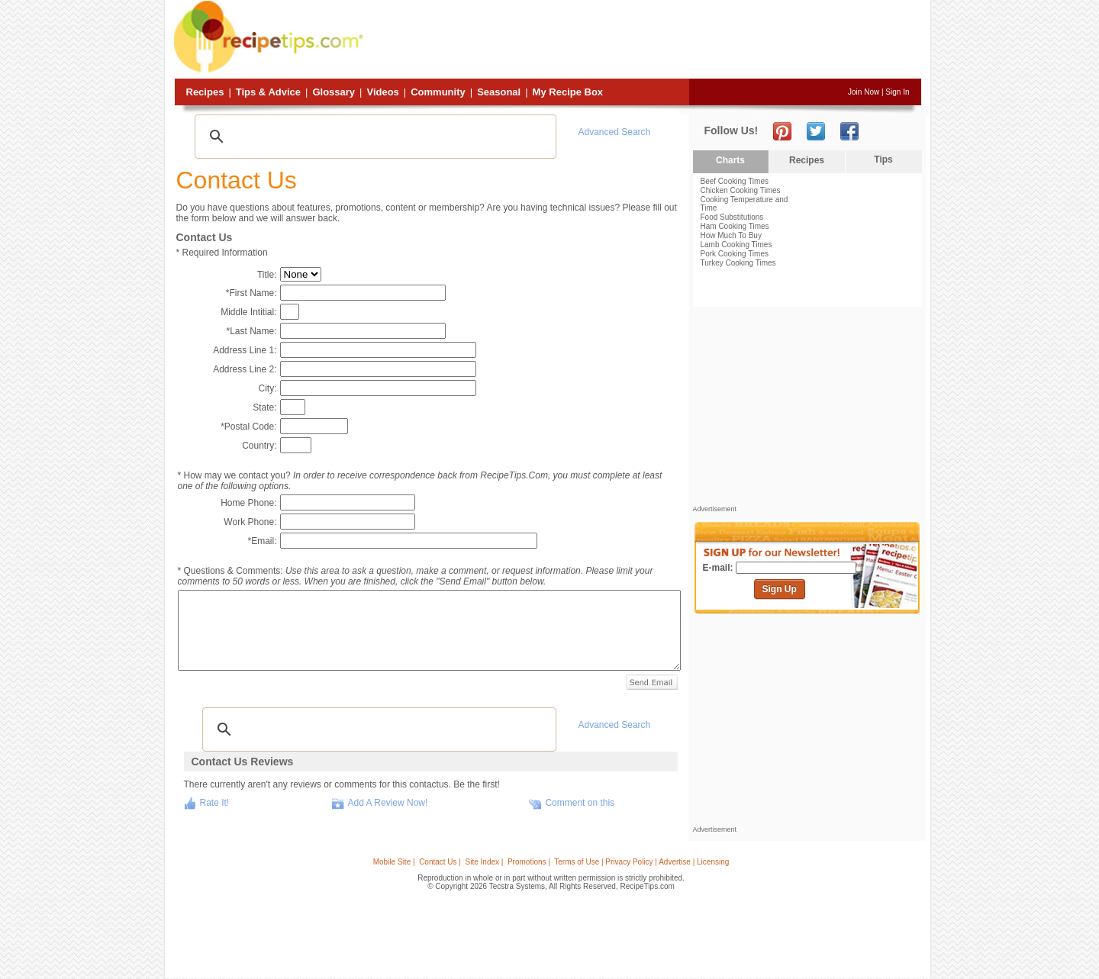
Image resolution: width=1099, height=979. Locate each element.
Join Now (863, 92)
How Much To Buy (731, 235)
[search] (373, 136)
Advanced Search (615, 132)
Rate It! (215, 802)
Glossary (333, 92)
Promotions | (529, 862)
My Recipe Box (568, 92)
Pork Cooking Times (735, 254)
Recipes (205, 92)
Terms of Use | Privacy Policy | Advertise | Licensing (641, 862)
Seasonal (498, 92)
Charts (730, 160)
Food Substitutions (732, 217)
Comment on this (579, 802)
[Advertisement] (644, 40)
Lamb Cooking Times (736, 244)
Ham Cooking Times (735, 226)
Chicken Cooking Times (741, 190)
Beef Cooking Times (735, 181)
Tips (883, 159)
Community (438, 92)
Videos (382, 92)
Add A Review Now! (388, 802)
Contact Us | (440, 862)
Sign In (897, 92)
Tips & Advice (268, 92)
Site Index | (485, 862)
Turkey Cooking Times (738, 263)
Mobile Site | (394, 862)
